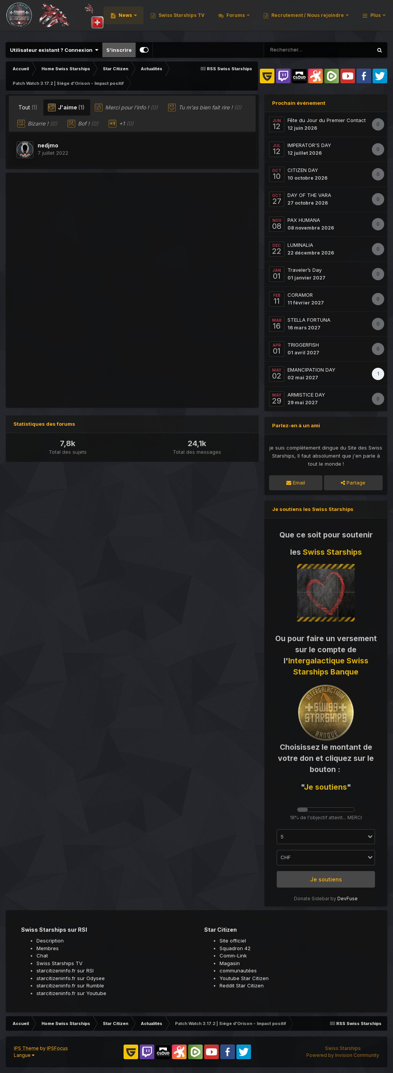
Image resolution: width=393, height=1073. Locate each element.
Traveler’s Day (304, 270)
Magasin (230, 963)
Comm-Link (233, 955)
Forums (329, 19)
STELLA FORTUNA (308, 320)
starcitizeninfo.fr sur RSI (65, 970)
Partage (353, 482)
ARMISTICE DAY (306, 395)
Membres (47, 948)
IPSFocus (57, 1048)
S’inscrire (119, 50)
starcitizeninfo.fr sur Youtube (71, 993)
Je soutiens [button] (326, 879)
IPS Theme (26, 1048)
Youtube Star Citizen (244, 978)
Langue (24, 1055)
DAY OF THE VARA (309, 195)
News (219, 19)
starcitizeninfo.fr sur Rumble (70, 985)
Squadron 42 (235, 948)
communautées (238, 970)
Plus (370, 19)
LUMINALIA (300, 245)
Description (50, 940)
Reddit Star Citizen (242, 985)
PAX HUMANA (303, 220)
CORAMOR (300, 295)
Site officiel (233, 940)
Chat (42, 955)
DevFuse (347, 898)
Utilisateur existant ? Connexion (54, 50)
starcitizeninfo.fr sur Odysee (70, 978)
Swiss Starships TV (275, 19)
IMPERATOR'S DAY (309, 145)
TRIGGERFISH (303, 345)
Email (295, 482)
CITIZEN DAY (302, 170)
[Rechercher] (304, 50)
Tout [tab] (28, 107)
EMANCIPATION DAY (311, 370)
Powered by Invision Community (342, 1055)
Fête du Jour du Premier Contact (326, 120)
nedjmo (48, 145)
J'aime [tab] (66, 107)
